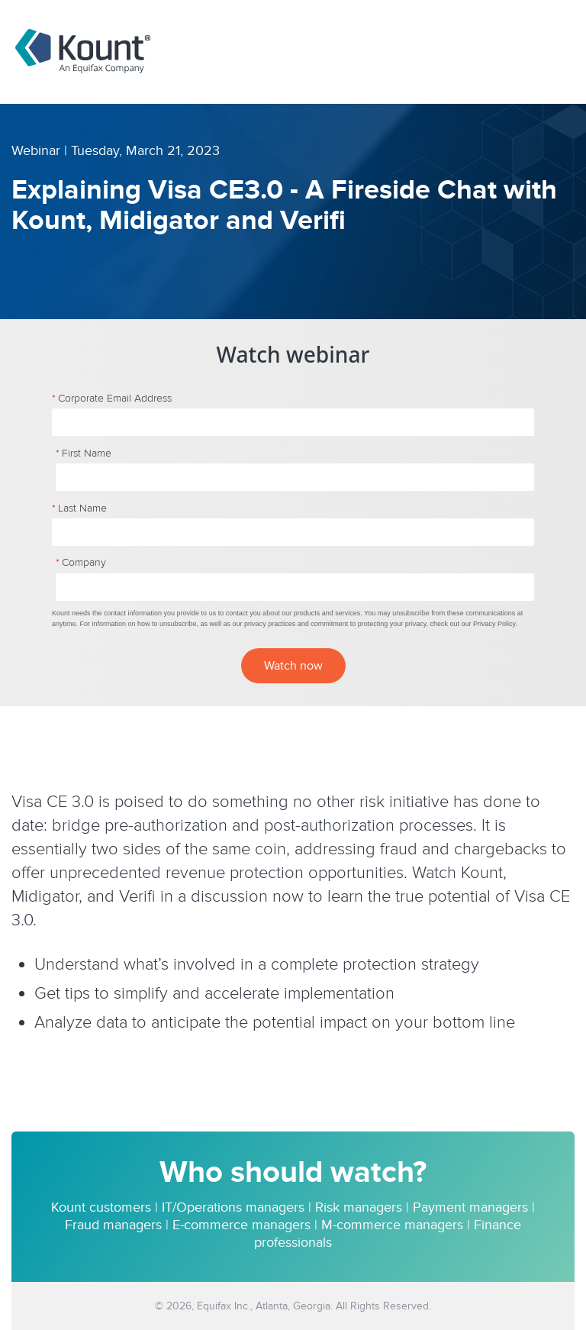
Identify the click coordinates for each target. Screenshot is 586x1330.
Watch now (293, 665)
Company (81, 563)
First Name (83, 453)
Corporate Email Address (112, 398)
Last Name (79, 508)
